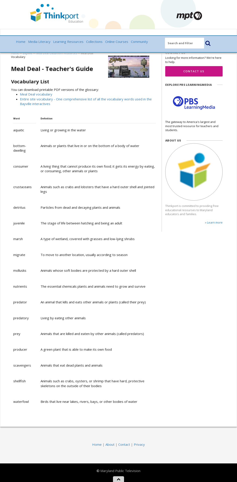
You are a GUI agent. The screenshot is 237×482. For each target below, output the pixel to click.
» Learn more (214, 222)
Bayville (27, 53)
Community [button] (139, 41)
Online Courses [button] (116, 41)
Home (20, 41)
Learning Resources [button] (68, 41)
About (110, 444)
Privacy (139, 444)
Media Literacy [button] (39, 41)
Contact (124, 444)
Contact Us (193, 71)
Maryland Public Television (120, 471)
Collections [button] (94, 41)
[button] (207, 43)
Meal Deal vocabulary (36, 94)
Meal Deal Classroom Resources (56, 53)
